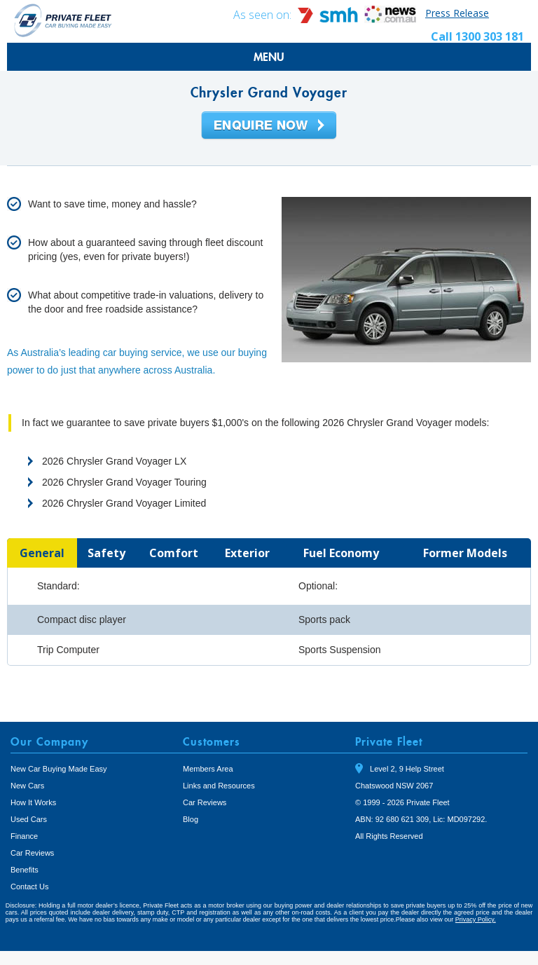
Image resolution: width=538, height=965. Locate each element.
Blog (190, 819)
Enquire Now (269, 126)
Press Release (457, 13)
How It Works (33, 802)
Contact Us (29, 886)
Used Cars (29, 819)
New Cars (27, 785)
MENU (269, 56)
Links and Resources (219, 785)
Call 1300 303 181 (477, 36)
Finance (24, 836)
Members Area (208, 769)
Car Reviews (32, 853)
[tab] (42, 553)
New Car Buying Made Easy (59, 769)
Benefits (25, 869)
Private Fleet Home (63, 20)
